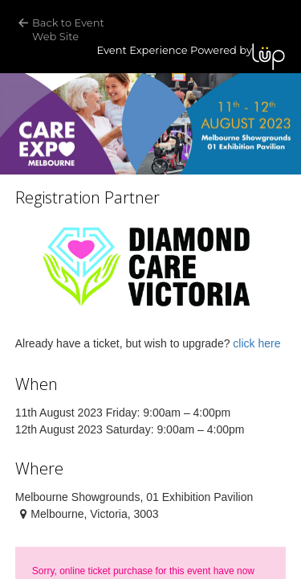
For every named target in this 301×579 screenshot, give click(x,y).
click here (256, 343)
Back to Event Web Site (70, 29)
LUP (268, 56)
